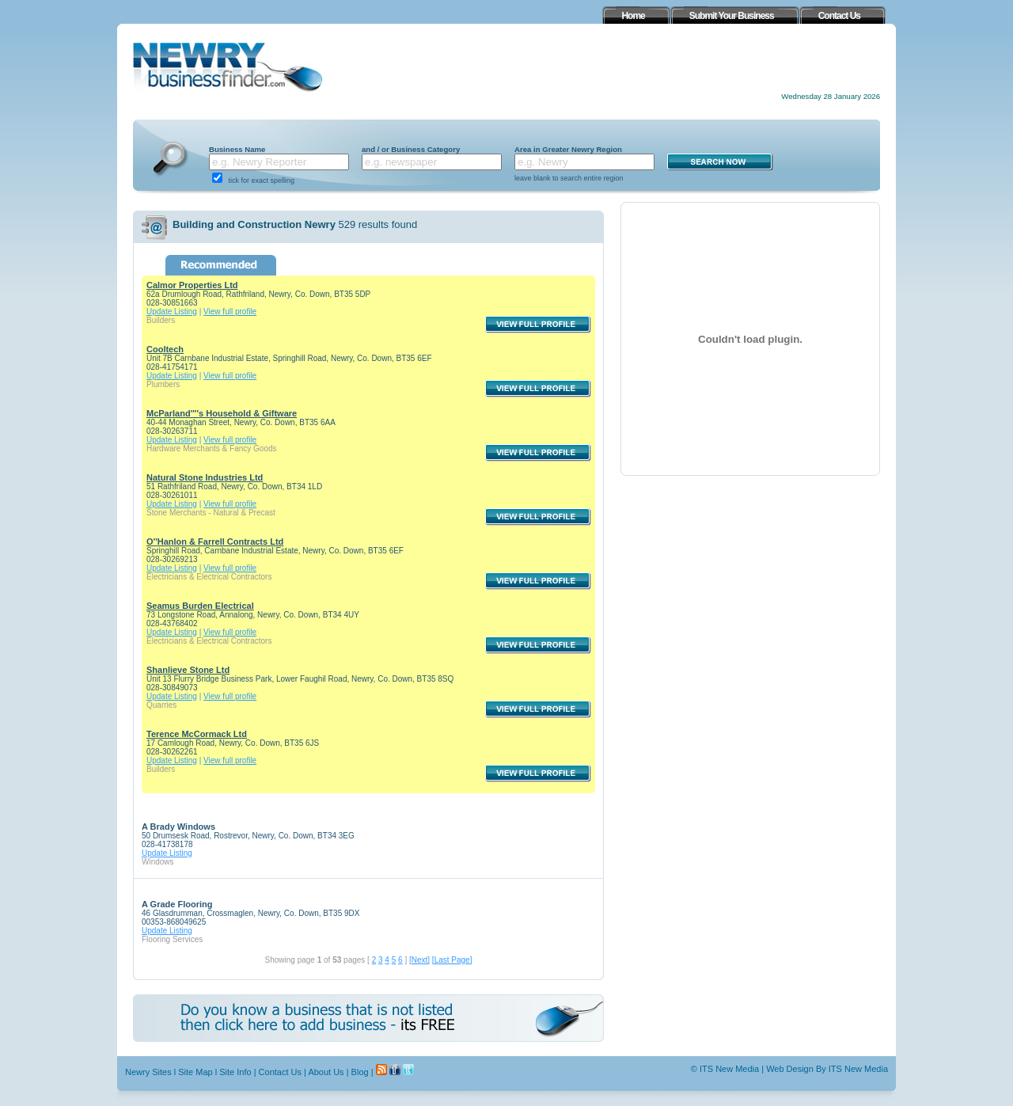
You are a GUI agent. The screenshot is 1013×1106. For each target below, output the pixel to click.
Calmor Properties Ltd (192, 285)
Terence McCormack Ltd (196, 734)
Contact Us (280, 1072)
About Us (325, 1072)
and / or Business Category (411, 149)
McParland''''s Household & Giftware (221, 413)
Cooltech (165, 349)
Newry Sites (148, 1072)
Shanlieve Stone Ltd (188, 670)
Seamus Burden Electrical (200, 605)
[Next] (419, 960)
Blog (360, 1072)
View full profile (229, 311)
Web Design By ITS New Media (827, 1069)
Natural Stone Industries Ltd (204, 477)
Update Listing (171, 311)
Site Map (195, 1072)
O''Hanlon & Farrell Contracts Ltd (214, 541)
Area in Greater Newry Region (568, 149)
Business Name (237, 149)
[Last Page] (452, 960)
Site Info (235, 1072)
